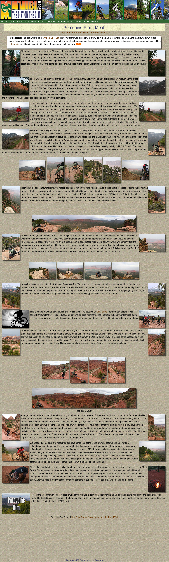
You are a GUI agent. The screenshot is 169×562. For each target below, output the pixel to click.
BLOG (86, 21)
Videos (77, 21)
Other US (50, 21)
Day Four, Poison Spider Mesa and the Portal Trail (94, 517)
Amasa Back (102, 312)
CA (11, 21)
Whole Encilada (51, 38)
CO (39, 21)
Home (4, 21)
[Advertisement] (84, 540)
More (93, 21)
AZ (25, 21)
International (64, 21)
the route (15, 44)
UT (32, 21)
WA (18, 21)
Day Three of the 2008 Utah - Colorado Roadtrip (84, 33)
